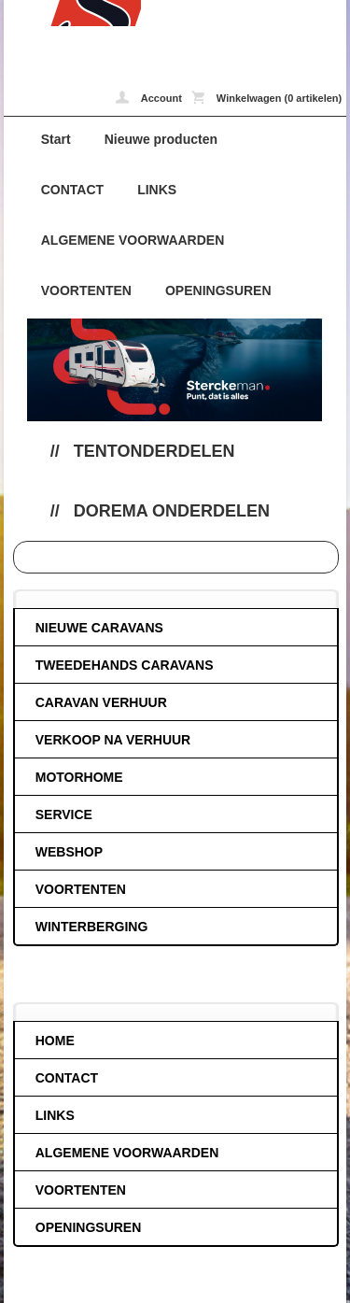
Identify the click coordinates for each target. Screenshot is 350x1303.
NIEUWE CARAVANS (99, 627)
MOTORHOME (79, 777)
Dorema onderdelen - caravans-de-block (72, 13)
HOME (55, 1040)
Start (56, 139)
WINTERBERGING (91, 926)
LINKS (156, 189)
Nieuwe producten (161, 139)
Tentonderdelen (154, 451)
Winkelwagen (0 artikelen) (266, 97)
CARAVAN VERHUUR (101, 702)
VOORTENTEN (86, 290)
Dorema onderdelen (172, 511)
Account (149, 97)
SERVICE (63, 814)
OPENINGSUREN (218, 290)
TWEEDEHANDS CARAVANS (124, 665)
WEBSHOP (69, 851)
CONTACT (72, 189)
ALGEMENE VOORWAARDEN (133, 240)
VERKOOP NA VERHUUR (112, 739)
